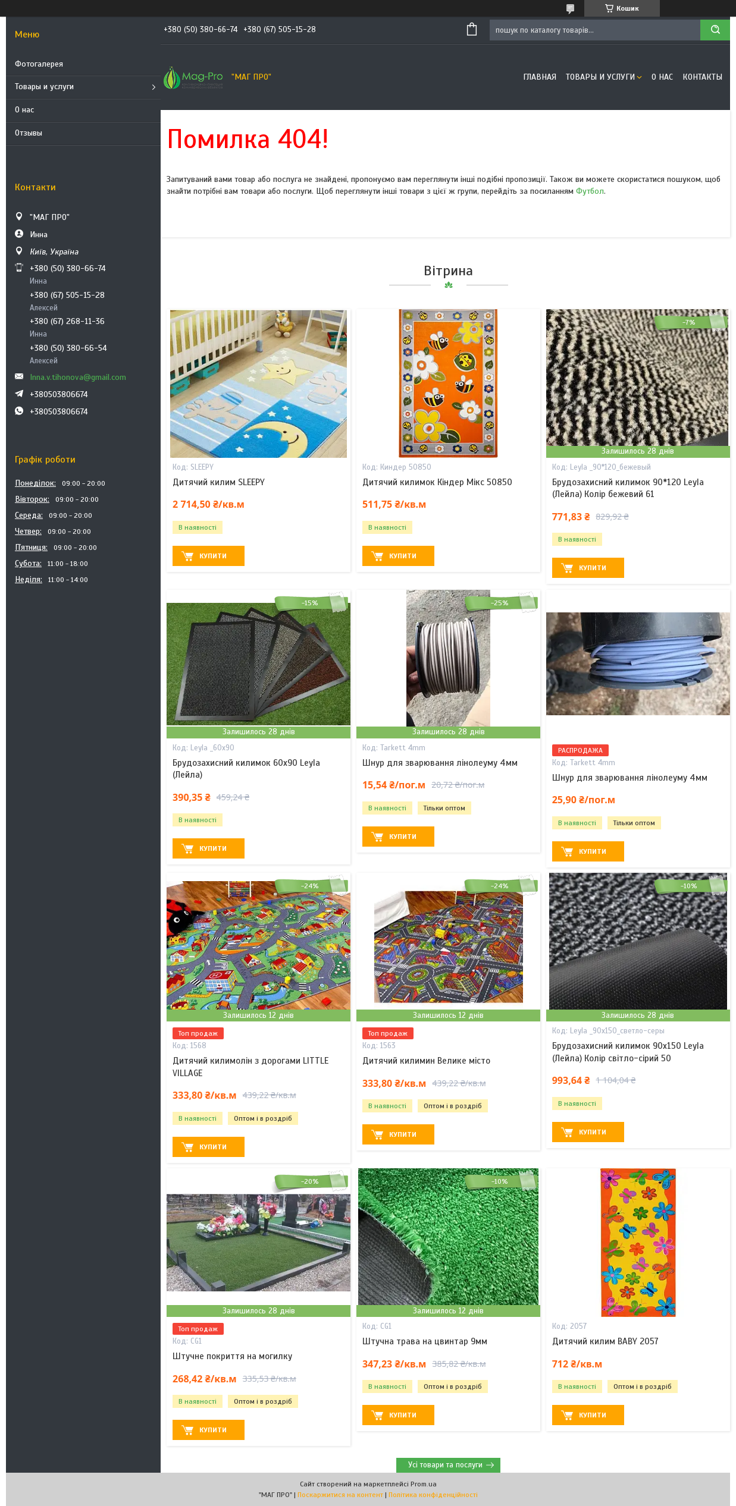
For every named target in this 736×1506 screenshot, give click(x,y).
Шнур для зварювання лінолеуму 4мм (440, 762)
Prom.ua (424, 1484)
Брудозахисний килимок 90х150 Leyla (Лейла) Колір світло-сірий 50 (628, 1051)
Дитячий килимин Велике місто (426, 1060)
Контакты (702, 77)
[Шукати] (715, 30)
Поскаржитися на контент (340, 1495)
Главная (539, 77)
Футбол (590, 191)
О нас (24, 110)
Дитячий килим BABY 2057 (605, 1341)
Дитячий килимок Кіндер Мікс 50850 (437, 482)
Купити (213, 556)
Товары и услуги (44, 86)
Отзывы (28, 133)
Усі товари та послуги (445, 1465)
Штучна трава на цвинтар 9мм (424, 1341)
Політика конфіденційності (433, 1495)
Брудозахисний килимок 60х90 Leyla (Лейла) (246, 768)
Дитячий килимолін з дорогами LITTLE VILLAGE (250, 1066)
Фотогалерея (39, 64)
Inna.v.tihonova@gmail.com (78, 377)
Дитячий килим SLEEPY (219, 482)
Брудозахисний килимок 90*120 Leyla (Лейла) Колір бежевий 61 (628, 488)
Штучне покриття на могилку (232, 1356)
